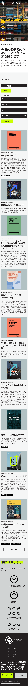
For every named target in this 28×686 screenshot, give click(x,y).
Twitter (9, 608)
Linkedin (9, 613)
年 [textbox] (2, 99)
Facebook (14, 608)
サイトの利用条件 (13, 651)
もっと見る (14, 549)
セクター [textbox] (4, 104)
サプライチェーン (5, 543)
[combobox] (14, 99)
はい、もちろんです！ (7, 675)
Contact (14, 596)
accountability (16, 543)
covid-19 (10, 494)
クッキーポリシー (13, 654)
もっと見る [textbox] (5, 116)
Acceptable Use (12, 657)
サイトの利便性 (12, 648)
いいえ (21, 675)
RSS (18, 613)
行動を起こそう (22, 3)
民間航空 (4, 494)
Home (3, 44)
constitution (5, 175)
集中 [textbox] (3, 110)
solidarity (5, 446)
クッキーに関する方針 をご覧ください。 (10, 683)
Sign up (14, 580)
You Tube (18, 608)
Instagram (14, 613)
